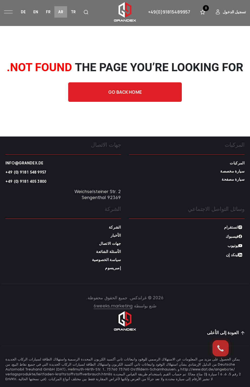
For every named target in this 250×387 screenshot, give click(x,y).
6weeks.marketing (113, 305)
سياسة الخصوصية (106, 260)
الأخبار (116, 235)
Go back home (125, 92)
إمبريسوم (113, 268)
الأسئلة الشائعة (108, 251)
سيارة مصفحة (233, 179)
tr (73, 12)
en (35, 12)
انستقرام (231, 227)
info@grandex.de (24, 163)
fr (48, 12)
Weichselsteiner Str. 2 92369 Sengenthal (97, 194)
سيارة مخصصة (232, 171)
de (23, 12)
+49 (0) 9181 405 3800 (25, 181)
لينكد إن (232, 255)
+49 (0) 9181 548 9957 (25, 172)
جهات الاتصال (110, 243)
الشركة (115, 227)
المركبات (237, 163)
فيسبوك (232, 236)
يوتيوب (233, 246)
